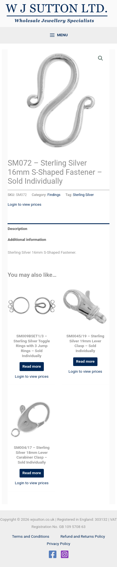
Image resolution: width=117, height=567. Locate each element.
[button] (100, 58)
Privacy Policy (58, 543)
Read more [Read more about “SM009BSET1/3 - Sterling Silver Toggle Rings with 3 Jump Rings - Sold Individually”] (31, 366)
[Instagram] (64, 554)
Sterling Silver (83, 195)
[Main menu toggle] (58, 35)
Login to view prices (24, 204)
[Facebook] (52, 554)
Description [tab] (17, 228)
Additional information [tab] (27, 239)
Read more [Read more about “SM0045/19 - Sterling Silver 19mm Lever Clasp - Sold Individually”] (85, 361)
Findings (54, 195)
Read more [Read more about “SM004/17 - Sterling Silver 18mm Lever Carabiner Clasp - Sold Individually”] (31, 473)
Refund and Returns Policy (82, 536)
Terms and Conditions (30, 536)
